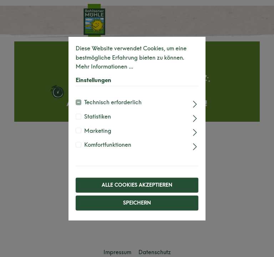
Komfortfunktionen (107, 144)
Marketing (97, 130)
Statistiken (97, 116)
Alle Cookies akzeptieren (137, 185)
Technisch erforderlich (113, 102)
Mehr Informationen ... (104, 66)
